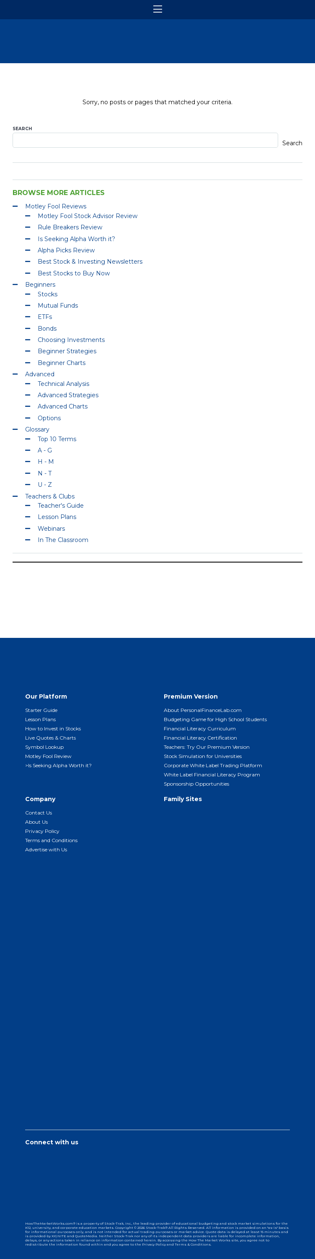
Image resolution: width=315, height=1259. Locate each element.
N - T (45, 473)
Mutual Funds (58, 305)
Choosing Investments (71, 340)
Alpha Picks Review (66, 250)
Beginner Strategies (67, 351)
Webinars (51, 528)
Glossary (37, 429)
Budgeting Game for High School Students (215, 719)
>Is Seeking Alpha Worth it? (58, 765)
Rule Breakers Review (70, 227)
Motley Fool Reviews (55, 206)
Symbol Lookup (44, 747)
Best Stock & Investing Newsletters (90, 261)
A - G (45, 450)
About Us (36, 822)
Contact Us (38, 812)
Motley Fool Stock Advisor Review (87, 216)
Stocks (47, 294)
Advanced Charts (63, 406)
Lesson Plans (57, 517)
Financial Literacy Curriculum (200, 728)
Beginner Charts (61, 363)
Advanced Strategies (68, 395)
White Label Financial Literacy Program (212, 774)
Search (22, 128)
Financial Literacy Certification (200, 738)
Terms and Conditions (51, 840)
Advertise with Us (46, 849)
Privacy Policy (42, 831)
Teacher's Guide (61, 505)
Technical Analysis (63, 384)
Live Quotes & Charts (50, 738)
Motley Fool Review (48, 756)
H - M (46, 461)
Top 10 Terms (57, 439)
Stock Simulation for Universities (203, 756)
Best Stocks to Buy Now (74, 273)
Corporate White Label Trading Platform (213, 765)
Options (49, 418)
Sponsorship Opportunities (196, 784)
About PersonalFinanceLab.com (203, 710)
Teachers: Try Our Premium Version (207, 747)
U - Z (45, 484)
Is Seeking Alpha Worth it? (76, 239)
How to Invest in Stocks (53, 728)
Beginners (40, 284)
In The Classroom (63, 540)
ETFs (45, 317)
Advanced (39, 374)
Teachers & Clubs (50, 496)
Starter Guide (41, 710)
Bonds (47, 328)
